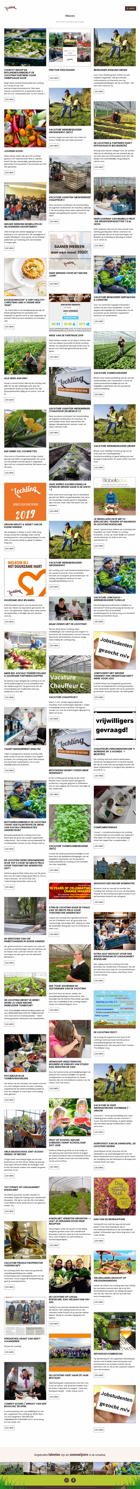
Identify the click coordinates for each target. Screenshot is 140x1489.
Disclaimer (60, 1487)
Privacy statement (69, 1487)
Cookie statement (81, 1487)
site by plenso (91, 1487)
